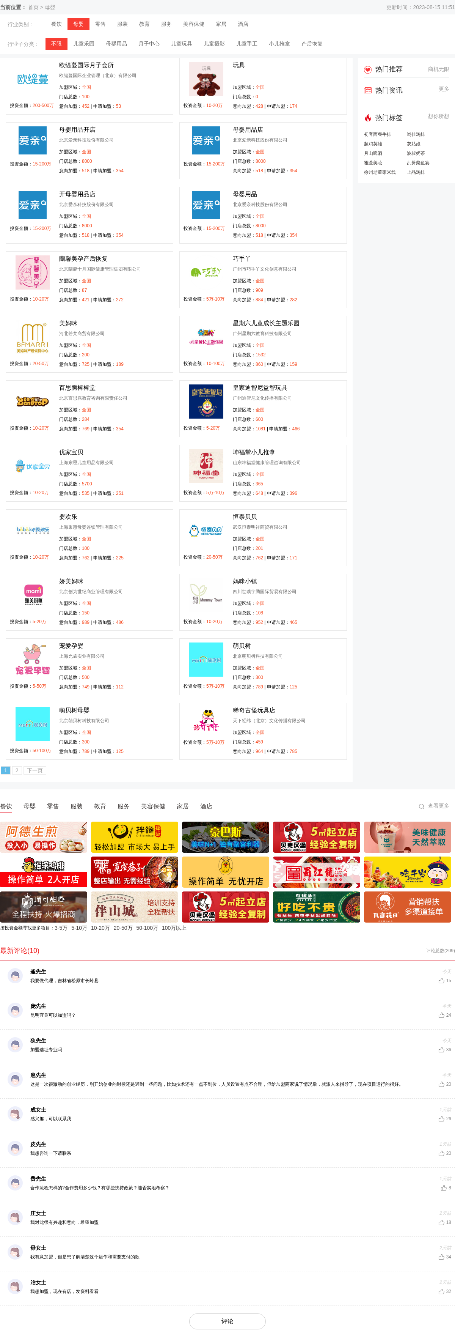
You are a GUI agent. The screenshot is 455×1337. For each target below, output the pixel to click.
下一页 (35, 770)
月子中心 (149, 44)
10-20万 (100, 928)
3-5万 (61, 928)
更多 (444, 89)
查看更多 (438, 806)
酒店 (243, 24)
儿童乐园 (83, 44)
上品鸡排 (416, 172)
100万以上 (174, 928)
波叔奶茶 (416, 153)
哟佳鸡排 (416, 134)
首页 (33, 7)
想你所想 (438, 116)
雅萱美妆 (373, 163)
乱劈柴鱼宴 (418, 163)
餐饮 (56, 24)
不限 (56, 44)
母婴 (50, 7)
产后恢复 (312, 44)
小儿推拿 (279, 44)
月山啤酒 (373, 153)
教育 (144, 24)
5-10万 (79, 928)
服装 (122, 24)
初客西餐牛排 (377, 134)
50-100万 (147, 928)
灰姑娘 (413, 144)
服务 (166, 24)
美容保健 (193, 24)
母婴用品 (116, 44)
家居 (221, 24)
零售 (100, 24)
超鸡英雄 (373, 144)
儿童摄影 (214, 44)
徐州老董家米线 (380, 172)
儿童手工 (246, 44)
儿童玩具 (181, 44)
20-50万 (123, 928)
